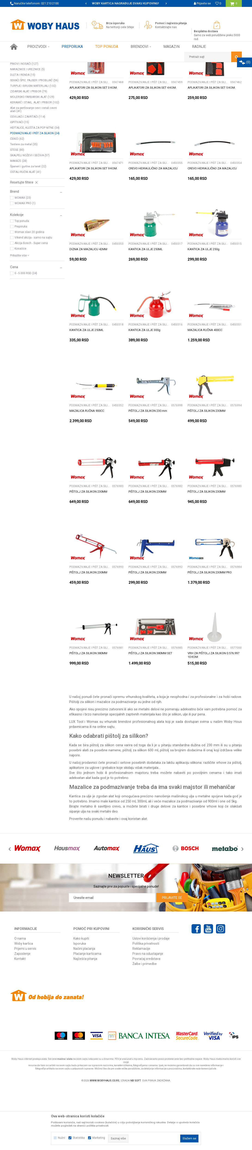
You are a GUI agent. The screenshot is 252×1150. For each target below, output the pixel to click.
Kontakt (20, 1021)
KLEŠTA (18, 103)
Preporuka (21, 288)
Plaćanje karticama (87, 1016)
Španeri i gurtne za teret (28, 228)
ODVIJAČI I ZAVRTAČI (27, 178)
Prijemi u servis (25, 1011)
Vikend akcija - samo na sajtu (33, 299)
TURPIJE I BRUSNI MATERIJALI (33, 148)
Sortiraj (127, 74)
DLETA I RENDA (22, 137)
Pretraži (35, 89)
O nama (20, 1000)
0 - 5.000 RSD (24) (26, 335)
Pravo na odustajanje (147, 1016)
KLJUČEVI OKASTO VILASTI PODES (35, 120)
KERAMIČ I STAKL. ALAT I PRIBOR (34, 164)
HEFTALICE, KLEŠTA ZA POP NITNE (35, 190)
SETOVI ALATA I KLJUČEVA (30, 98)
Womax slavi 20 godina (29, 294)
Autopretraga (107, 74)
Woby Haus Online (21, 65)
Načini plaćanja (84, 1011)
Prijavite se (172, 960)
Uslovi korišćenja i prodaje (151, 1000)
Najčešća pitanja (85, 1021)
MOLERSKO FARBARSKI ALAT (32, 159)
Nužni (61, 1137)
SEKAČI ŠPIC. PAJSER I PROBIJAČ (34, 142)
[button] (213, 57)
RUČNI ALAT (59, 65)
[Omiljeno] (218, 3)
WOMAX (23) (23, 259)
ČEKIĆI (17, 201)
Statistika (79, 1137)
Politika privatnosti (145, 1006)
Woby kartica (23, 1006)
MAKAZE (18, 223)
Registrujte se (201, 10)
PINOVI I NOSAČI (24, 126)
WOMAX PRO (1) (25, 265)
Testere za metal (24, 206)
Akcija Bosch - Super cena (31, 305)
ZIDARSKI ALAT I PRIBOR (28, 153)
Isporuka (79, 1006)
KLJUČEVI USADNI (24, 109)
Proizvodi (43, 65)
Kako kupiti (81, 1000)
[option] (126, 3)
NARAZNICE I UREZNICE (27, 131)
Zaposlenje (22, 1016)
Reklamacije (141, 1011)
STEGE (17, 212)
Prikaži (193, 74)
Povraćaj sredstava (146, 1021)
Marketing (98, 1137)
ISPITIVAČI (19, 184)
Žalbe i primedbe (144, 1026)
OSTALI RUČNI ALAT (25, 234)
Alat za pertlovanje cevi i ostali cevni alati (33, 171)
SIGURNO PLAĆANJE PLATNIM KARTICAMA (126, 3)
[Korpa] (233, 5)
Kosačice (20, 310)
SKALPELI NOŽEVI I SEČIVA (30, 217)
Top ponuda (22, 283)
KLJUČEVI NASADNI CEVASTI (32, 114)
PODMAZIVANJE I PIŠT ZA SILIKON (35, 195)
